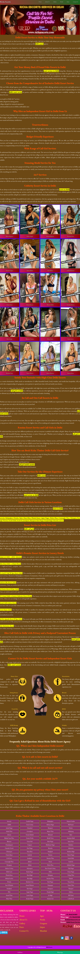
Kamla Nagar (29, 872)
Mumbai (43, 930)
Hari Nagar (30, 848)
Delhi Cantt (9, 872)
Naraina (50, 855)
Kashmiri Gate (29, 882)
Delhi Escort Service (73, 922)
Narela (50, 862)
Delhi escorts (39, 44)
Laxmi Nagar (29, 895)
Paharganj (50, 875)
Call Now (20, 952)
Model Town (50, 838)
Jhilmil (29, 862)
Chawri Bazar (9, 855)
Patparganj (50, 885)
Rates (68, 2)
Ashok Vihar (9, 831)
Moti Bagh (29, 878)
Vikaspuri (70, 888)
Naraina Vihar (50, 858)
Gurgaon (29, 845)
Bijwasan (9, 841)
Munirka (50, 848)
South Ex (71, 862)
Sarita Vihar (71, 841)
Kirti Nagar (30, 888)
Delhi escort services (14, 665)
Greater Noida (29, 838)
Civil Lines (9, 858)
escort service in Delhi (31, 495)
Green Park (30, 841)
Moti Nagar (50, 841)
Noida (42, 919)
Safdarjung (71, 831)
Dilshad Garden (9, 878)
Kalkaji (30, 865)
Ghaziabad (29, 828)
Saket (70, 835)
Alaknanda (71, 848)
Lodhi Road (71, 899)
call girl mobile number (27, 464)
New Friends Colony (50, 868)
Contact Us (75, 2)
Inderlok (30, 855)
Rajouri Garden (71, 821)
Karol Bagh (30, 875)
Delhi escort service (15, 92)
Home (40, 2)
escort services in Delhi (51, 71)
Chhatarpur (9, 851)
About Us (47, 2)
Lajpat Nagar (29, 892)
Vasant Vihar (71, 885)
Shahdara (70, 845)
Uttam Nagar (70, 872)
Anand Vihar (9, 895)
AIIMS (9, 824)
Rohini (71, 828)
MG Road (70, 895)
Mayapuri (50, 828)
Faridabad (9, 888)
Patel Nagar (50, 882)
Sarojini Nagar (29, 899)
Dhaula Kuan (9, 875)
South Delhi (71, 858)
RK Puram (71, 824)
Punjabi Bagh (50, 892)
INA (9, 892)
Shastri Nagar (70, 855)
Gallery (55, 2)
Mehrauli (50, 835)
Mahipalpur (50, 821)
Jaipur (42, 927)
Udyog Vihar (71, 875)
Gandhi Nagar (29, 821)
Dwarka (9, 882)
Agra (42, 916)
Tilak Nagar (71, 868)
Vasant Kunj (71, 882)
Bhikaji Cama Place (9, 838)
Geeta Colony (29, 824)
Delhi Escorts (49, 947)
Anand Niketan (30, 885)
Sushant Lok (50, 899)
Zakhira (71, 892)
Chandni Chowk (9, 848)
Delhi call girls (29, 529)
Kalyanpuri (30, 868)
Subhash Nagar (71, 865)
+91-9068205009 (71, 914)
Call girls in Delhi (17, 391)
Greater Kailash (30, 835)
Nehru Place (50, 865)
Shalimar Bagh (70, 851)
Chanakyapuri (9, 845)
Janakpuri (29, 858)
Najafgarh (50, 851)
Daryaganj (9, 865)
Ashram (9, 835)
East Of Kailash (9, 885)
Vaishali (71, 878)
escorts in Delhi (64, 189)
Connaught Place (9, 862)
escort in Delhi (58, 509)
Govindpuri (30, 831)
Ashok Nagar (9, 828)
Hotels (61, 2)
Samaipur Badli (71, 838)
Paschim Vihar (50, 878)
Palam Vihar (9, 899)
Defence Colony (9, 868)
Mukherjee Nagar (50, 845)
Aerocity (9, 821)
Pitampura (50, 888)
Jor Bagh (50, 895)
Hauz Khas (30, 851)
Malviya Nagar (50, 824)
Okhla (50, 872)
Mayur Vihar (50, 831)
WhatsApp (60, 952)
